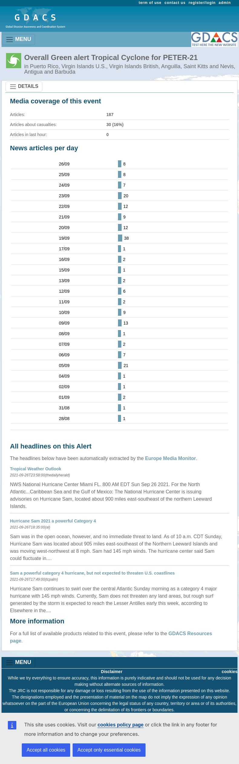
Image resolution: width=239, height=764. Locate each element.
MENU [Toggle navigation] (18, 39)
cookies (229, 671)
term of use (150, 3)
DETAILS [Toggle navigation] (23, 86)
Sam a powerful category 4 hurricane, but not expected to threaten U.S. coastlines (92, 573)
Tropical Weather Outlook (35, 468)
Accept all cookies (46, 749)
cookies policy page (120, 724)
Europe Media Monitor (170, 458)
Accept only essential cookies (109, 749)
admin (225, 3)
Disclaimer (112, 671)
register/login (201, 3)
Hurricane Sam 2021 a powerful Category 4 (53, 521)
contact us (175, 3)
